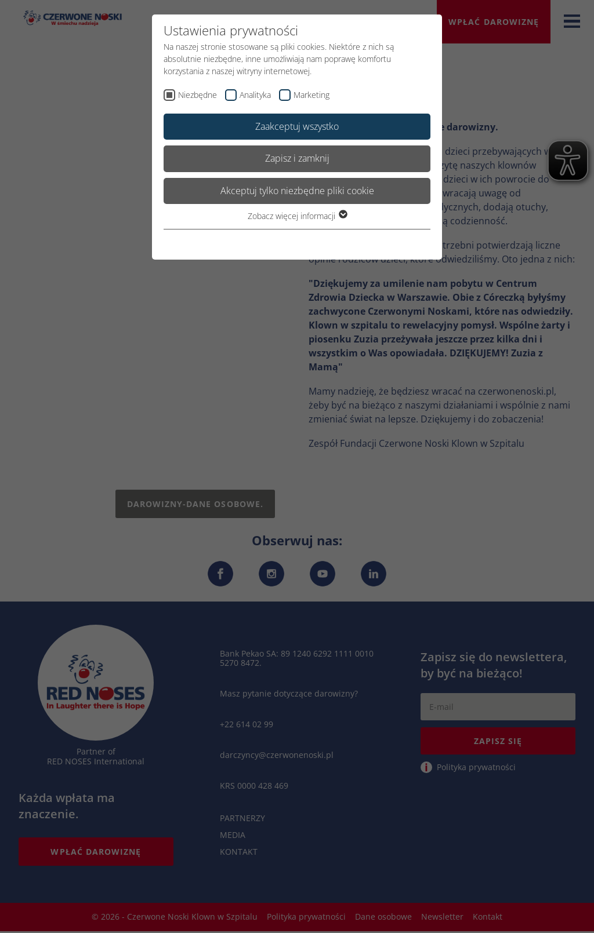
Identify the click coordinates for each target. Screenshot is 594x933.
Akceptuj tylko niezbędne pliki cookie (297, 190)
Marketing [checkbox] (311, 94)
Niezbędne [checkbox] (197, 94)
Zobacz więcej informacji (297, 215)
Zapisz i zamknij (297, 158)
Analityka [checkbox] (255, 94)
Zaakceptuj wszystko (297, 126)
